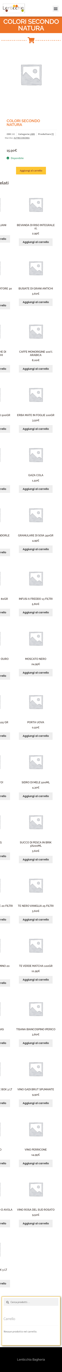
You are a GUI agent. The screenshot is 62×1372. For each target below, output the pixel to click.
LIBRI (32, 134)
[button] (7, 10)
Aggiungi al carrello (31, 170)
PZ (52, 134)
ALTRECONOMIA (22, 137)
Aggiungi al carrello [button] (36, 242)
